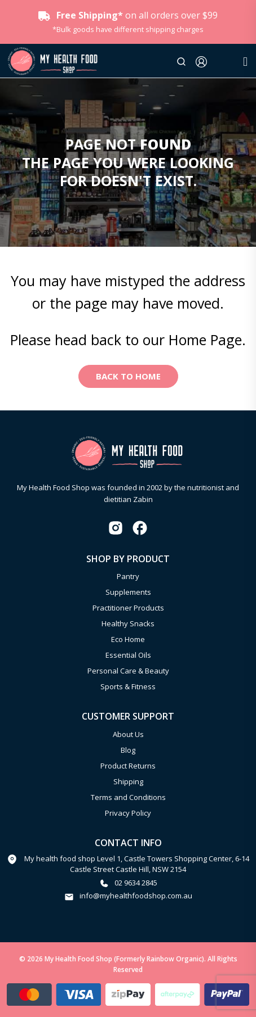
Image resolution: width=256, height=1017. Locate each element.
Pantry (128, 576)
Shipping (128, 781)
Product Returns (128, 766)
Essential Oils (128, 655)
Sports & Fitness (128, 686)
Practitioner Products (128, 608)
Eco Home (128, 639)
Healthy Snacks (128, 623)
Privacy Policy (128, 813)
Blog (128, 750)
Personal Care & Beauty (128, 671)
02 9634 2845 (135, 883)
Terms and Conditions (128, 797)
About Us (128, 734)
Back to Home (128, 376)
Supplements (128, 592)
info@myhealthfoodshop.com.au (136, 896)
